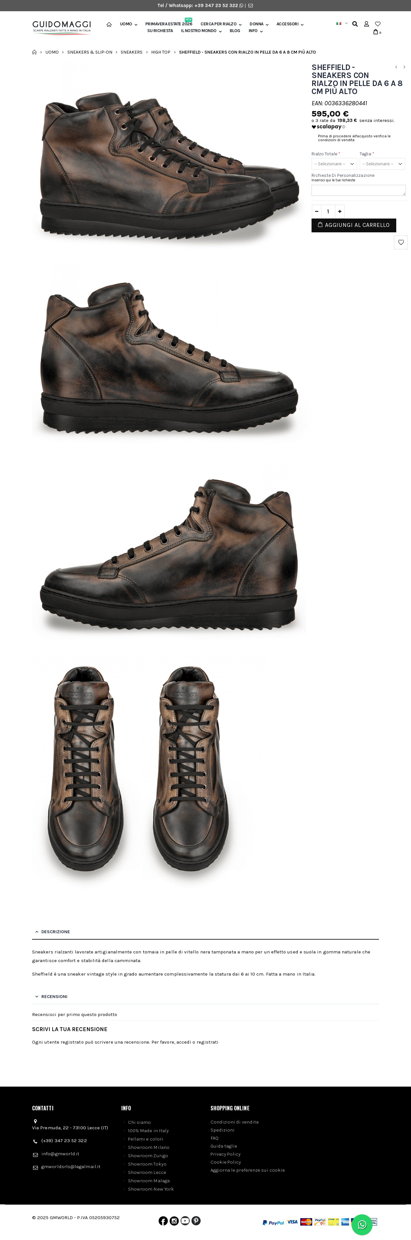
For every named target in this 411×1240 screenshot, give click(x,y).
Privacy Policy (225, 1154)
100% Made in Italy (148, 1130)
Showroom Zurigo (148, 1155)
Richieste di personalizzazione (343, 175)
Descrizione (55, 931)
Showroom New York (151, 1189)
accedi (183, 1042)
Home (34, 52)
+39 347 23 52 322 (216, 5)
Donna (256, 24)
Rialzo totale (326, 154)
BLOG (235, 31)
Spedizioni (222, 1130)
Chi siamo (139, 1122)
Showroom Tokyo (147, 1164)
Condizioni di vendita (234, 1122)
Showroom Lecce (147, 1172)
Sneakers (131, 52)
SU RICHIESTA (160, 31)
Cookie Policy (225, 1162)
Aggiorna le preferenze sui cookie (247, 1170)
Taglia (367, 154)
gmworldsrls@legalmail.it (70, 1166)
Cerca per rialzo (218, 24)
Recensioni (54, 996)
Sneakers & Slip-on (89, 52)
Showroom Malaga (149, 1181)
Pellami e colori (145, 1139)
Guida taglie (223, 1146)
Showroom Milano (148, 1147)
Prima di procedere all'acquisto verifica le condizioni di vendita (354, 138)
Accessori (288, 24)
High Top (160, 52)
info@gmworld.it (60, 1154)
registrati (208, 1042)
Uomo (126, 24)
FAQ (214, 1138)
